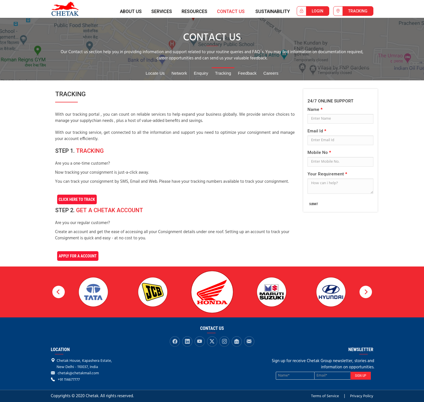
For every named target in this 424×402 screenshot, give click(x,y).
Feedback (247, 73)
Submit (313, 204)
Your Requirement (327, 174)
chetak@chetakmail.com (78, 373)
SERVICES (161, 11)
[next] (366, 292)
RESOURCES (194, 11)
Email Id (316, 131)
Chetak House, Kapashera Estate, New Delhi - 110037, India (81, 364)
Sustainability (272, 11)
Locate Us (155, 73)
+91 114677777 (69, 380)
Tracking (223, 73)
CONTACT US (231, 11)
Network (179, 73)
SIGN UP (360, 376)
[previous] (58, 292)
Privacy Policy (361, 396)
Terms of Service (325, 396)
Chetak (70, 9)
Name (314, 109)
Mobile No (319, 152)
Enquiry (201, 73)
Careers (270, 73)
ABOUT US (131, 11)
